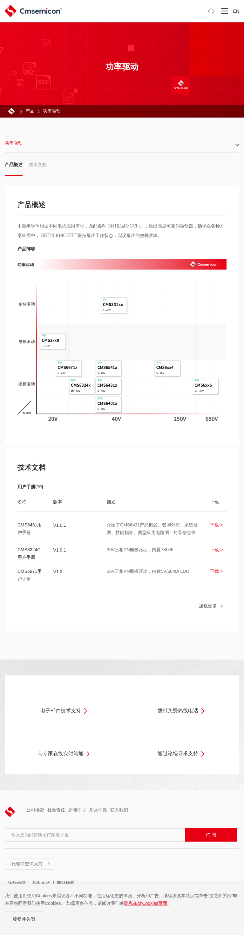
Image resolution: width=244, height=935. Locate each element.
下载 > (216, 524)
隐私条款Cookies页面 (145, 903)
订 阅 (211, 834)
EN (236, 11)
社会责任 (56, 810)
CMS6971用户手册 (29, 575)
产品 (29, 110)
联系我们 (119, 810)
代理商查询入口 (31, 863)
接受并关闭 (24, 919)
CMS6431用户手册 (29, 528)
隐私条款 (41, 883)
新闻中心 (77, 810)
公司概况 (35, 810)
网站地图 (66, 883)
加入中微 (98, 810)
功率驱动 (52, 110)
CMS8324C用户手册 (28, 553)
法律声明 (17, 883)
